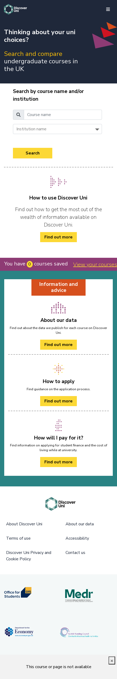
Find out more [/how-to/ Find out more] (58, 237)
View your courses (95, 264)
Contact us (75, 553)
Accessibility (77, 538)
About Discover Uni (24, 524)
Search (33, 153)
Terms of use (18, 538)
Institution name (31, 129)
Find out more (58, 345)
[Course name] (63, 115)
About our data (79, 524)
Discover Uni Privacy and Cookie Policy (28, 556)
